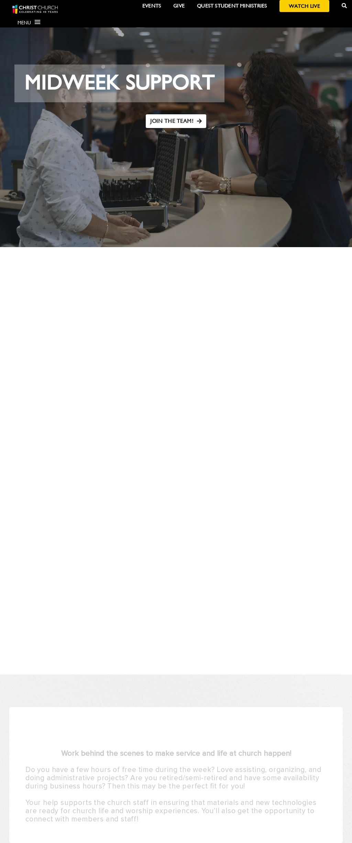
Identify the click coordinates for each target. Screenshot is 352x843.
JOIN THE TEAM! (176, 121)
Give (179, 6)
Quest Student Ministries (232, 6)
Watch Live (304, 6)
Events (151, 6)
